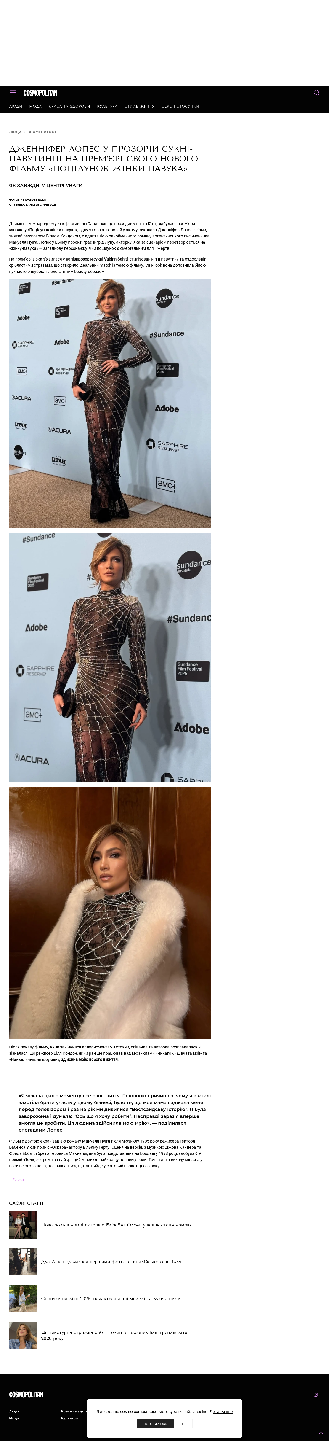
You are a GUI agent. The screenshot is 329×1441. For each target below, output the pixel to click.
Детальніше (221, 1411)
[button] (321, 1433)
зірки (18, 1179)
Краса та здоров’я (69, 106)
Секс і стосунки (180, 106)
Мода (35, 106)
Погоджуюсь (155, 1424)
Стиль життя (140, 106)
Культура (107, 106)
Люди (15, 106)
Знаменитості (43, 132)
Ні (183, 1424)
